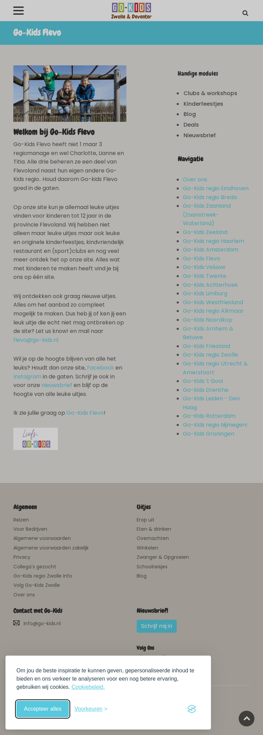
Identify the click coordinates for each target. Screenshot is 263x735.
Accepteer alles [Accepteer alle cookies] (42, 709)
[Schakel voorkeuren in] (90, 709)
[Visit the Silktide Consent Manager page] (192, 709)
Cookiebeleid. (88, 687)
